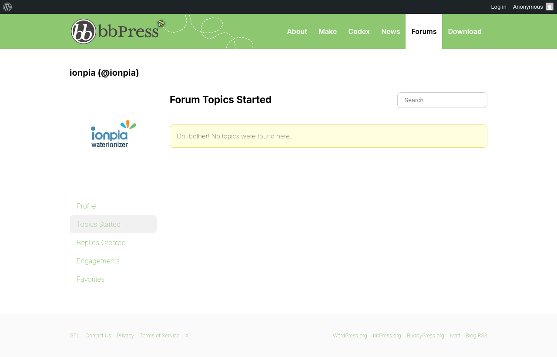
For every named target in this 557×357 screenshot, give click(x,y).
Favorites (90, 279)
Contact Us (98, 335)
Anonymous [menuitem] (533, 6)
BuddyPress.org (425, 335)
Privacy (125, 335)
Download (465, 31)
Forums (423, 31)
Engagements (98, 260)
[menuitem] (7, 7)
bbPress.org (115, 31)
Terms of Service (159, 335)
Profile (86, 206)
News (390, 31)
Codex (359, 31)
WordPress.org (350, 335)
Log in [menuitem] (499, 6)
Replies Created (101, 242)
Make (328, 31)
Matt (455, 335)
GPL (75, 335)
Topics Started (99, 224)
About (297, 31)
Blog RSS (476, 335)
